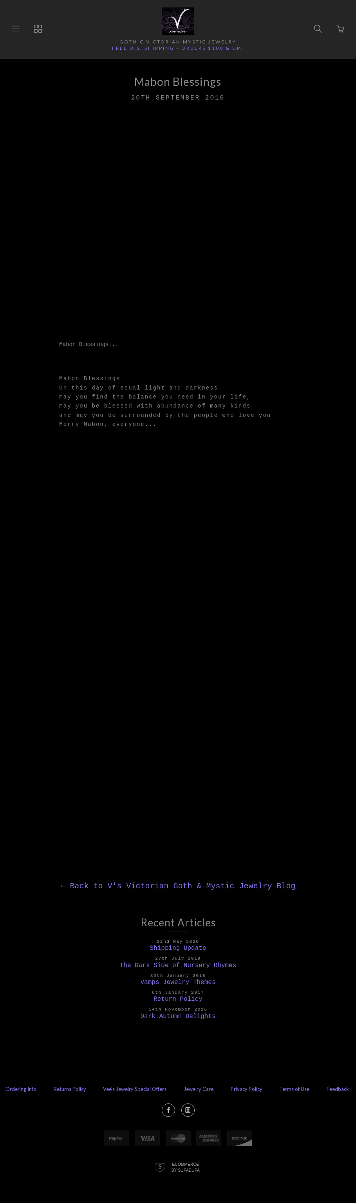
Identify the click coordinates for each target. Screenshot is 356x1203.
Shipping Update (178, 948)
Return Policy (178, 999)
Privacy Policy (246, 1089)
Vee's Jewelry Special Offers (134, 1089)
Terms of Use (294, 1089)
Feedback (338, 1089)
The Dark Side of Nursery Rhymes (178, 965)
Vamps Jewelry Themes (177, 982)
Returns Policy (70, 1089)
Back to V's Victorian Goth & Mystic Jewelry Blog (177, 886)
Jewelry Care (198, 1089)
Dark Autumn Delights (177, 1016)
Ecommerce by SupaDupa (186, 1167)
